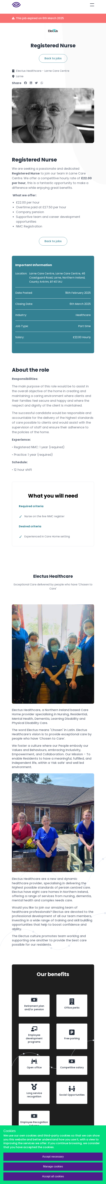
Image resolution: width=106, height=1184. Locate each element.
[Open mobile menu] (92, 5)
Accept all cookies (53, 1176)
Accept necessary (53, 1156)
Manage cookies (53, 1166)
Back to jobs (53, 58)
